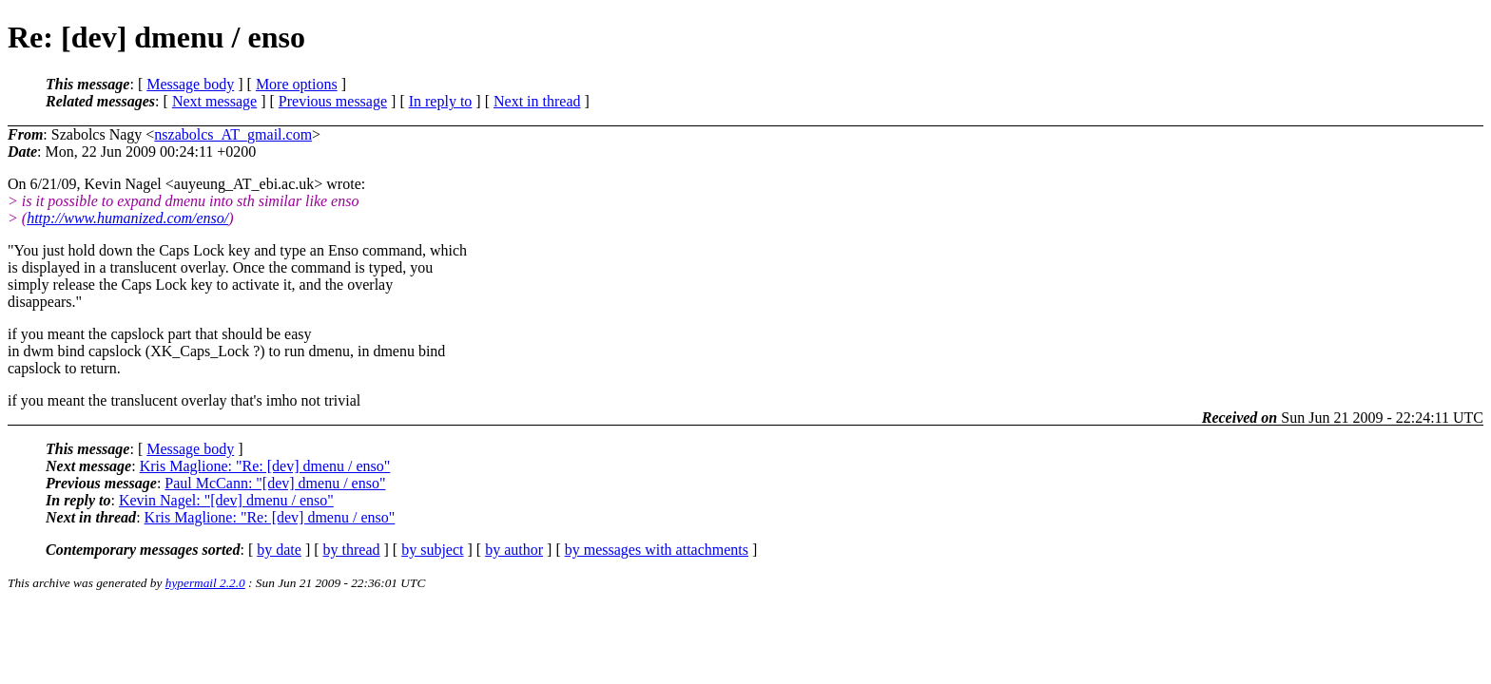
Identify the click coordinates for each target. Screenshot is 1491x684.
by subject (432, 550)
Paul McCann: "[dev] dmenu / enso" (275, 483)
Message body (190, 84)
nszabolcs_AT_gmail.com (233, 134)
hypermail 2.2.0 (205, 583)
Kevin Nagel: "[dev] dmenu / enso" (226, 500)
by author (514, 550)
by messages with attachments (656, 550)
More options (297, 84)
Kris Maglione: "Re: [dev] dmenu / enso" (265, 466)
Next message (214, 101)
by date (279, 550)
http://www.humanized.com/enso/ (127, 218)
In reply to (441, 101)
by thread (351, 550)
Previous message (333, 101)
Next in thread (537, 101)
